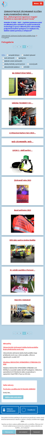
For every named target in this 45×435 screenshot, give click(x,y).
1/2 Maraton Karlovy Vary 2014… (22, 133)
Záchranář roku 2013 (22, 180)
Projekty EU (31, 410)
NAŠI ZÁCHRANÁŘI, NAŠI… (22, 142)
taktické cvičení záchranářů (13, 61)
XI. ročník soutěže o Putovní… (22, 270)
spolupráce (22, 58)
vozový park (33, 64)
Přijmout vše (9, 432)
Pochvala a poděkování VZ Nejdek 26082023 (19, 389)
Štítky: (4, 55)
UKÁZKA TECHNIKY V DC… (22, 103)
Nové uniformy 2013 (22, 210)
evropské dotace (14, 55)
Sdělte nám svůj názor (13, 397)
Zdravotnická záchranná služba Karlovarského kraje (18, 36)
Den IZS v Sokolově (22, 300)
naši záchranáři (9, 58)
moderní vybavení (29, 55)
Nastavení (36, 432)
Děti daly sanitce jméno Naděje (22, 240)
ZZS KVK (26, 67)
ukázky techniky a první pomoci (14, 64)
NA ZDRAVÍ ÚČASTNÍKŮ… (22, 73)
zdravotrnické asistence (11, 67)
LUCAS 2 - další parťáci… (22, 150)
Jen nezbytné (23, 432)
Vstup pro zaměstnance (11, 410)
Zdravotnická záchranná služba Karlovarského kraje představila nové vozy (20, 348)
